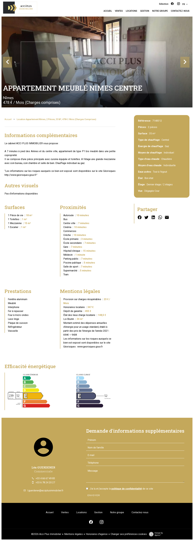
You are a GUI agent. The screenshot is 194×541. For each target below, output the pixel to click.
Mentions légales (73, 534)
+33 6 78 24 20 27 (45, 482)
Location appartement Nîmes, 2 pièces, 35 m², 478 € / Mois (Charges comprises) (56, 119)
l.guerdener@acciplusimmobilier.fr (45, 490)
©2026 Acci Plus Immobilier (46, 534)
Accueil (8, 119)
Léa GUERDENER (43, 467)
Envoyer (94, 495)
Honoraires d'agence (97, 534)
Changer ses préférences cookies (129, 534)
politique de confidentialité (126, 488)
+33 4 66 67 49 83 (45, 478)
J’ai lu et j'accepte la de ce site (121, 488)
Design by (155, 534)
